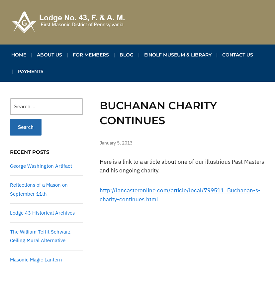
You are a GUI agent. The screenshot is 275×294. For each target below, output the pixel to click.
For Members (91, 55)
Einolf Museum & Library (178, 55)
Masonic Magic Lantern (36, 259)
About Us (49, 55)
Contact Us (237, 55)
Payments (31, 71)
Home (18, 55)
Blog (127, 55)
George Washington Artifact (41, 166)
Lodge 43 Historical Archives (42, 213)
